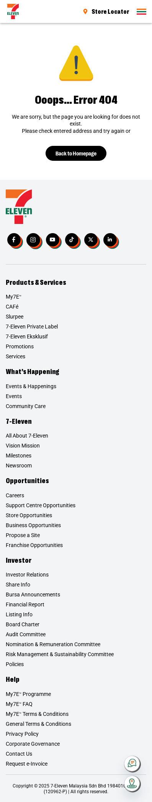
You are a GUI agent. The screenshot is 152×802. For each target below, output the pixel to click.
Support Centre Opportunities (40, 505)
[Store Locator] (132, 784)
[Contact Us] (132, 764)
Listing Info (19, 614)
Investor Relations (27, 575)
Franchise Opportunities (34, 545)
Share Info (18, 584)
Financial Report (25, 604)
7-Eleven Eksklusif (27, 336)
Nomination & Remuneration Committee (53, 644)
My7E (13, 297)
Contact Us (19, 754)
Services (15, 356)
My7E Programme (28, 694)
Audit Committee (26, 634)
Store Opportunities (29, 515)
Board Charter (22, 624)
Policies (15, 664)
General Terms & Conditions (38, 724)
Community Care (26, 406)
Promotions (20, 346)
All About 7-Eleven (27, 436)
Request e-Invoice (26, 764)
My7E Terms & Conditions (37, 714)
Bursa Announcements (33, 594)
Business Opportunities (33, 525)
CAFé (12, 307)
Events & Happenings (31, 386)
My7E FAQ (19, 704)
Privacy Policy (22, 734)
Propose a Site (23, 535)
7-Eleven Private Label (32, 326)
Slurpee (14, 317)
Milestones (18, 455)
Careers (15, 495)
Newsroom (19, 465)
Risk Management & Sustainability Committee (60, 654)
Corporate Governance (33, 744)
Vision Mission (23, 446)
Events (14, 396)
